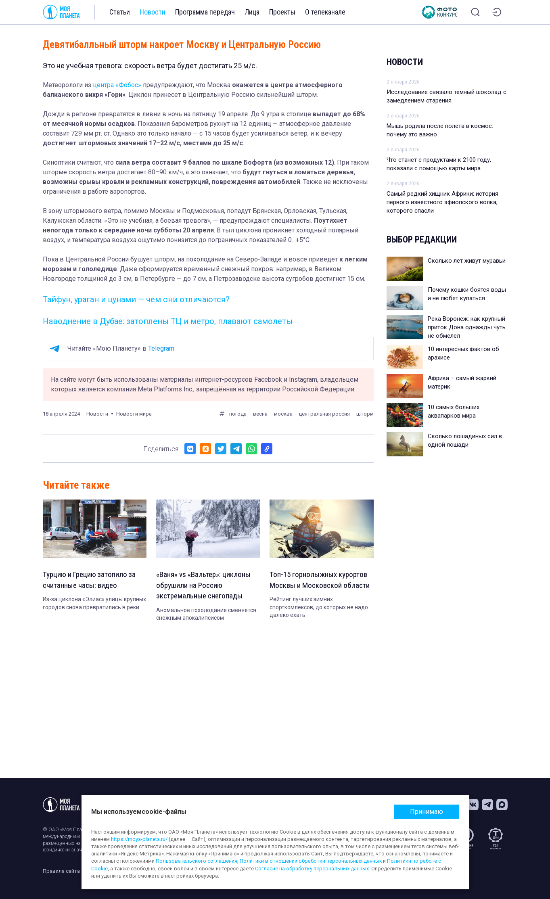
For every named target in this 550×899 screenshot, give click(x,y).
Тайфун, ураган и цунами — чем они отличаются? (136, 299)
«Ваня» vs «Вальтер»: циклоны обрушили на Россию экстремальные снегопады (205, 586)
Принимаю (426, 811)
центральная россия (324, 413)
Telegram (161, 348)
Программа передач (205, 12)
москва (283, 413)
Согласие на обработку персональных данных (312, 869)
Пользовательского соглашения (196, 861)
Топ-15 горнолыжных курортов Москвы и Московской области (321, 586)
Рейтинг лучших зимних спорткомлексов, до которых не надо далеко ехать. (319, 619)
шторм (365, 413)
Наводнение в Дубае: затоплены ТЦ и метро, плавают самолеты (168, 321)
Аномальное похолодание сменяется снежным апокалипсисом (206, 615)
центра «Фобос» (117, 85)
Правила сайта (61, 871)
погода (238, 413)
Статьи (119, 12)
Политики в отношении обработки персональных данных (311, 861)
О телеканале (325, 12)
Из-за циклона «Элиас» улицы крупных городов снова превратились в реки (94, 604)
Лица (252, 12)
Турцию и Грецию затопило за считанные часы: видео (92, 580)
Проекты (282, 12)
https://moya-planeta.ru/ (139, 839)
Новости (152, 12)
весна (260, 413)
